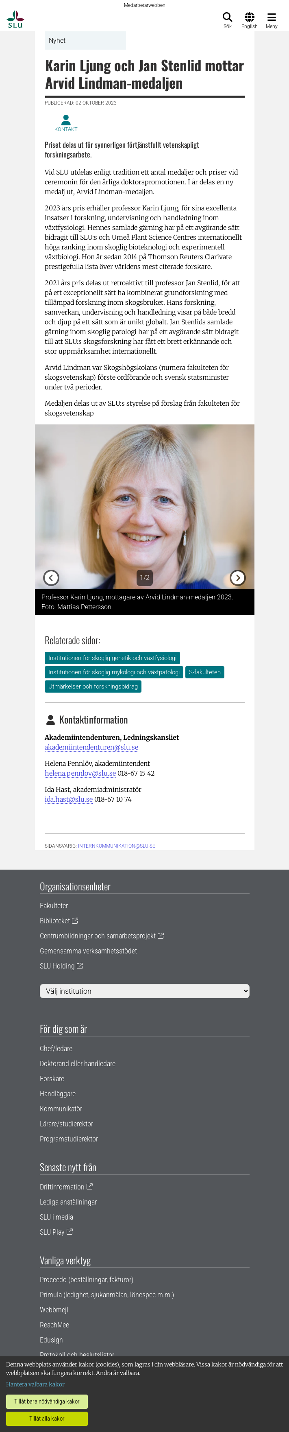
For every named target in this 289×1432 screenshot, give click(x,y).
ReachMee (54, 1325)
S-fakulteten (205, 672)
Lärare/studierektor (66, 1123)
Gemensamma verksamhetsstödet (88, 951)
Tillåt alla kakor (47, 1418)
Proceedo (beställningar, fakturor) (86, 1279)
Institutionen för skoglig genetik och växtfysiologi (112, 658)
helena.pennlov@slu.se (80, 773)
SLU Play (52, 1232)
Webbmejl (54, 1309)
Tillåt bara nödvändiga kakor (47, 1401)
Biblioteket (55, 920)
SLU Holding (57, 966)
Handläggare (58, 1093)
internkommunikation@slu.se (116, 846)
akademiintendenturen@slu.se (91, 747)
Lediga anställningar (68, 1202)
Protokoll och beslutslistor (77, 1355)
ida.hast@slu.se (69, 799)
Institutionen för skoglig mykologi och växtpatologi (114, 672)
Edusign (51, 1340)
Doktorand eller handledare (77, 1063)
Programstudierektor (69, 1139)
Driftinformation (62, 1187)
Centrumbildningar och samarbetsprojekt (98, 935)
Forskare (52, 1078)
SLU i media (56, 1217)
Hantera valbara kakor (35, 1384)
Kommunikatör (61, 1108)
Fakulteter (54, 905)
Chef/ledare (56, 1048)
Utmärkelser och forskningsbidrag (93, 686)
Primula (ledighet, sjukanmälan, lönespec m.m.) (107, 1294)
